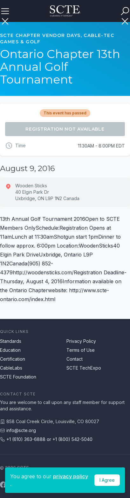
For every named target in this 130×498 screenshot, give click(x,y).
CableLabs (11, 368)
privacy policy (70, 476)
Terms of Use (80, 350)
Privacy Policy (81, 341)
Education (10, 350)
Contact (74, 359)
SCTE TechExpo (83, 368)
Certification (12, 359)
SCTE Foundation (18, 376)
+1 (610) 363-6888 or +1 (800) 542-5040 (49, 439)
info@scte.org (21, 430)
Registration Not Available (64, 129)
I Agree (107, 480)
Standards (10, 341)
